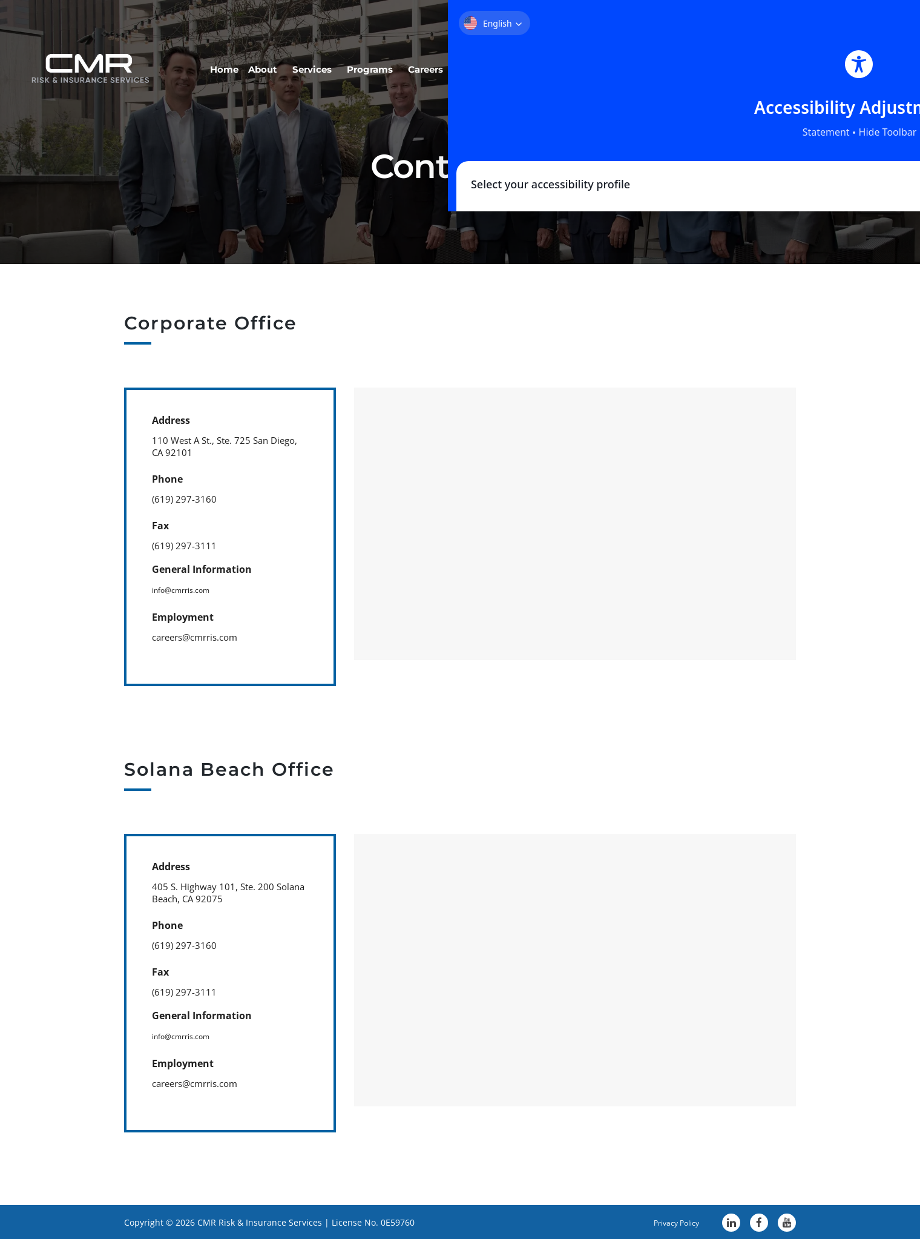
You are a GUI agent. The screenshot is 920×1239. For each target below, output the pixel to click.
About (348, 58)
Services (406, 58)
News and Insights (623, 58)
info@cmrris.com (187, 589)
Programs (473, 58)
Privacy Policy (664, 1220)
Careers (538, 58)
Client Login (720, 58)
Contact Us (800, 58)
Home (295, 58)
